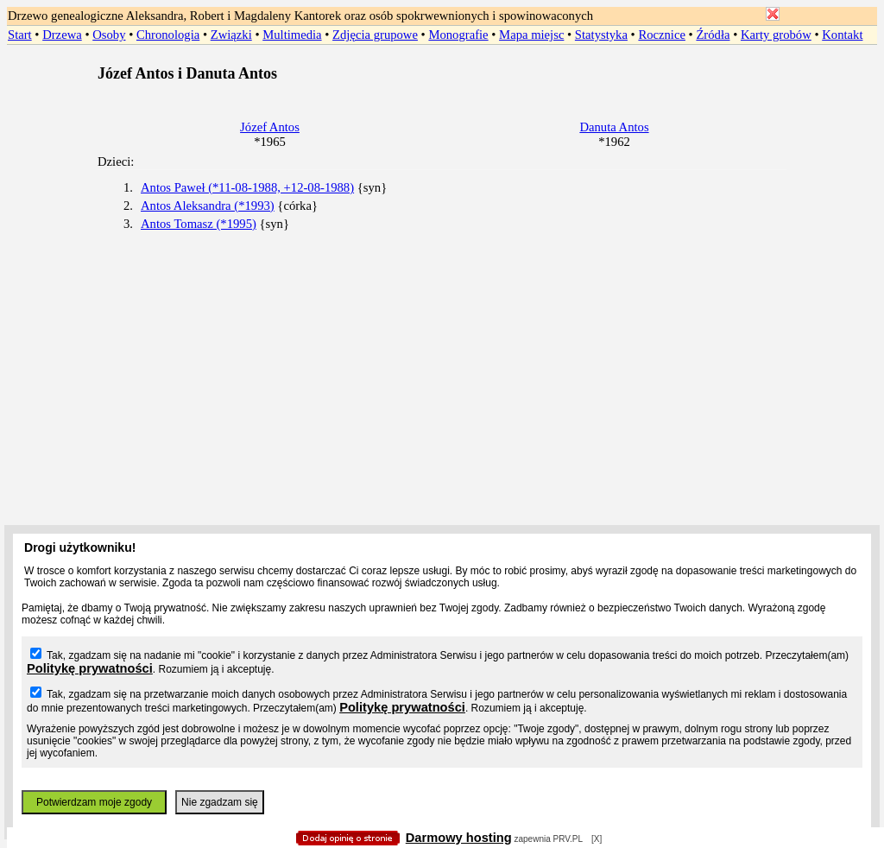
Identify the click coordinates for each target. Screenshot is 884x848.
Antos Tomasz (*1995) (198, 224)
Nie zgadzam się (219, 802)
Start (20, 34)
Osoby (108, 34)
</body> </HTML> (442, 86)
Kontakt (842, 34)
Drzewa (62, 34)
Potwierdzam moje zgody (94, 802)
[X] (596, 839)
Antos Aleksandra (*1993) (208, 205)
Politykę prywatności (90, 668)
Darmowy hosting (459, 838)
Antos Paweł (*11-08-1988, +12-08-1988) (247, 187)
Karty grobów (776, 34)
